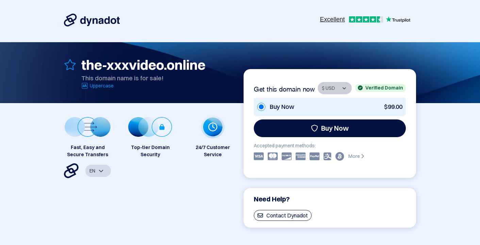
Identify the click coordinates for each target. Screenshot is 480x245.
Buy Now (330, 128)
